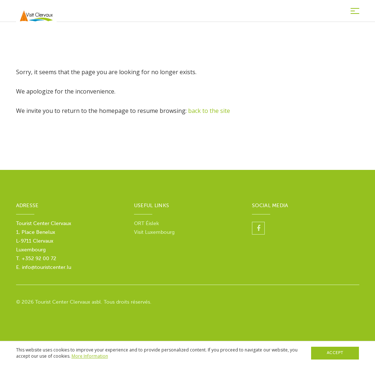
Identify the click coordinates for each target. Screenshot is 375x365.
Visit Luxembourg (154, 232)
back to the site (209, 111)
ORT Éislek (146, 223)
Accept (335, 353)
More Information (90, 356)
